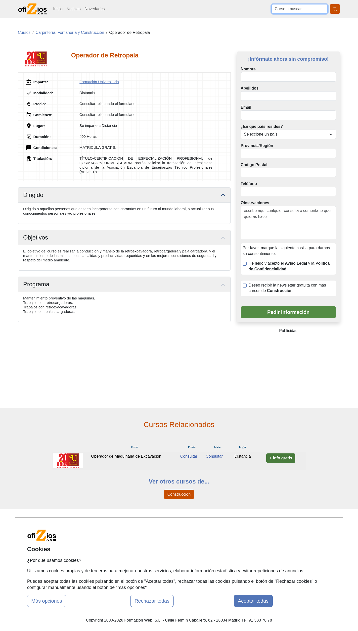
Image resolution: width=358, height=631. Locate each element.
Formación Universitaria (99, 82)
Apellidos (250, 88)
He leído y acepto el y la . (289, 266)
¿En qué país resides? (262, 126)
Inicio (57, 9)
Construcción (178, 494)
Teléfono (249, 184)
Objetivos (35, 237)
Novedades (95, 9)
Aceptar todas (253, 601)
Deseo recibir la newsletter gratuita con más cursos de (287, 288)
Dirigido (33, 195)
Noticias (73, 9)
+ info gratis (280, 458)
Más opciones (46, 601)
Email (246, 107)
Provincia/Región (257, 146)
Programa (36, 284)
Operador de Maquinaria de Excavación (126, 456)
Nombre (248, 69)
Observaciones (255, 203)
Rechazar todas (151, 601)
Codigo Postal (254, 165)
